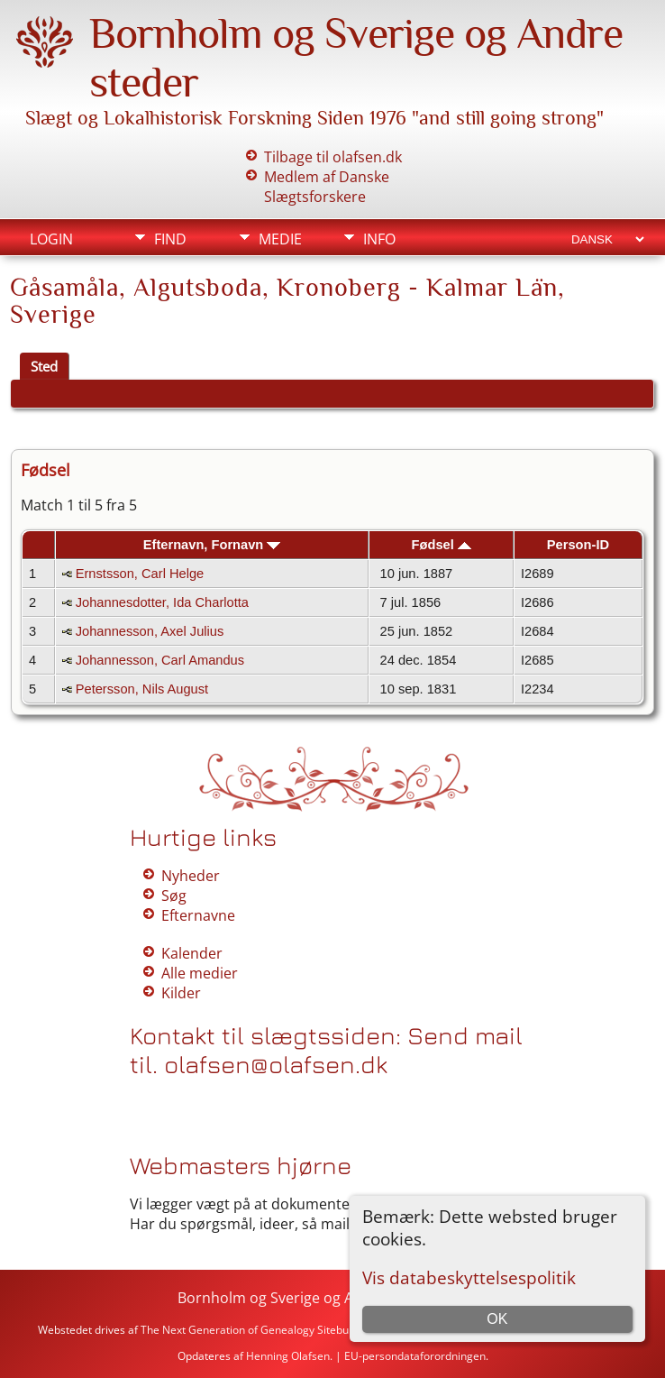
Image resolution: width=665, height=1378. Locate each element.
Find (170, 239)
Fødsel (441, 544)
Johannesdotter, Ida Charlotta (162, 602)
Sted (44, 366)
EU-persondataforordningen (415, 1356)
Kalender (192, 953)
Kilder (181, 993)
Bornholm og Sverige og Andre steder (305, 1298)
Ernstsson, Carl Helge (140, 573)
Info (379, 239)
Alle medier (199, 973)
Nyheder (190, 876)
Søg (174, 895)
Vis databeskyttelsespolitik (469, 1277)
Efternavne (198, 915)
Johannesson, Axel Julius (150, 631)
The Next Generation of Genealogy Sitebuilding (258, 1329)
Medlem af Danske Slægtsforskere (326, 187)
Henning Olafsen (288, 1356)
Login (51, 239)
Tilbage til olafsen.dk (333, 157)
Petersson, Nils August (142, 689)
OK (497, 1319)
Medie (280, 239)
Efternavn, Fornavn (212, 544)
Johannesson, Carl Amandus (160, 660)
